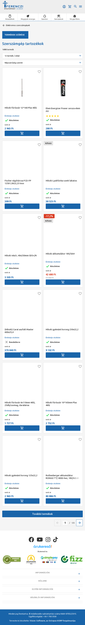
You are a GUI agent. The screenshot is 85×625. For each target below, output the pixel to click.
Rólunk (42, 581)
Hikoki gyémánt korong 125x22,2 (21, 475)
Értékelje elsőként (12, 116)
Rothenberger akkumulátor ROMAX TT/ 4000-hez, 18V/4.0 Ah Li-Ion (62, 476)
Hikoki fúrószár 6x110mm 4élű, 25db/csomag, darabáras (20, 403)
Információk (42, 572)
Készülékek (9, 19)
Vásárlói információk (42, 597)
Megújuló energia (28, 19)
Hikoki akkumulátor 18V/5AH (60, 254)
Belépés (64, 6)
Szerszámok (58, 19)
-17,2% (49, 216)
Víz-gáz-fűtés (75, 19)
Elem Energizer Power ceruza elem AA (63, 109)
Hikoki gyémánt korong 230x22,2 (62, 329)
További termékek (42, 514)
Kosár (70, 6)
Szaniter (44, 19)
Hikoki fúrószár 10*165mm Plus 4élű (61, 403)
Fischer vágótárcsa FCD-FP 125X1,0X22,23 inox (18, 182)
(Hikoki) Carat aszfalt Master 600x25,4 (19, 330)
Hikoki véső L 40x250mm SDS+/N (21, 255)
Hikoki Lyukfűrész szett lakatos (61, 180)
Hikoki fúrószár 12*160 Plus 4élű (21, 108)
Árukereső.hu (42, 551)
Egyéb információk (42, 589)
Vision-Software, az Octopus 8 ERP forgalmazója (52, 621)
